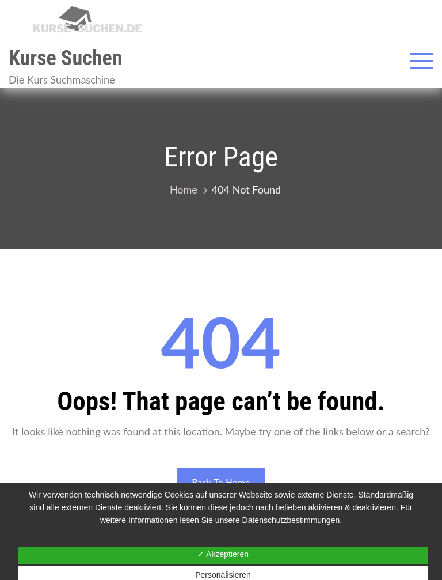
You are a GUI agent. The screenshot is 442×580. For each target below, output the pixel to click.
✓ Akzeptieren (223, 554)
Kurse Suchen (65, 58)
